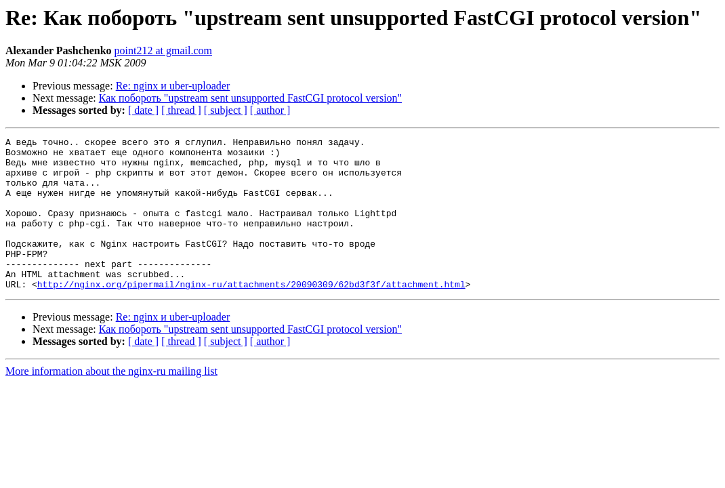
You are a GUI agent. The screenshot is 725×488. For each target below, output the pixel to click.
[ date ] (143, 110)
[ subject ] (225, 110)
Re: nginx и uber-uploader (173, 86)
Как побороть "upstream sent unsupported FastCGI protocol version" (250, 98)
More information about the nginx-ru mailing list (111, 401)
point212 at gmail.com (163, 50)
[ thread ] (181, 110)
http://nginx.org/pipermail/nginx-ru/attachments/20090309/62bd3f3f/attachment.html (251, 314)
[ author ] (270, 110)
